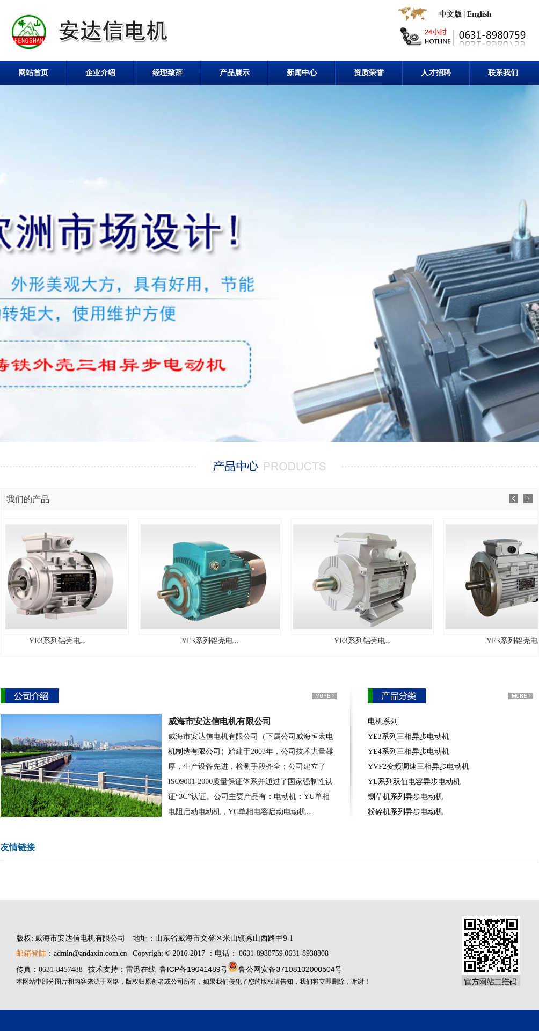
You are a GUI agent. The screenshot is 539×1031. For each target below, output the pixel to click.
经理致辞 (167, 73)
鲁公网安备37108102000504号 (290, 969)
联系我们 (503, 73)
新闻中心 (302, 73)
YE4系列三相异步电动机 (408, 751)
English (479, 14)
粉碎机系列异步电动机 (405, 812)
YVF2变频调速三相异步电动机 (418, 767)
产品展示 (235, 73)
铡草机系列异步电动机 (405, 797)
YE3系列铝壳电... (69, 641)
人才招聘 (436, 73)
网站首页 (33, 73)
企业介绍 (100, 73)
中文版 (450, 14)
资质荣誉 (369, 73)
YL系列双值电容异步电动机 (414, 782)
